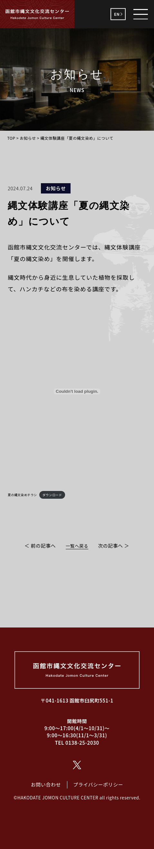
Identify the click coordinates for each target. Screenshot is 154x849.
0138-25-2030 (82, 742)
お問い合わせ (46, 784)
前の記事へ (43, 545)
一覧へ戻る (77, 545)
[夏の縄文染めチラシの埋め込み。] (77, 391)
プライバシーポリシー (98, 784)
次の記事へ (110, 545)
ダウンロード (52, 495)
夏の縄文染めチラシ (22, 495)
